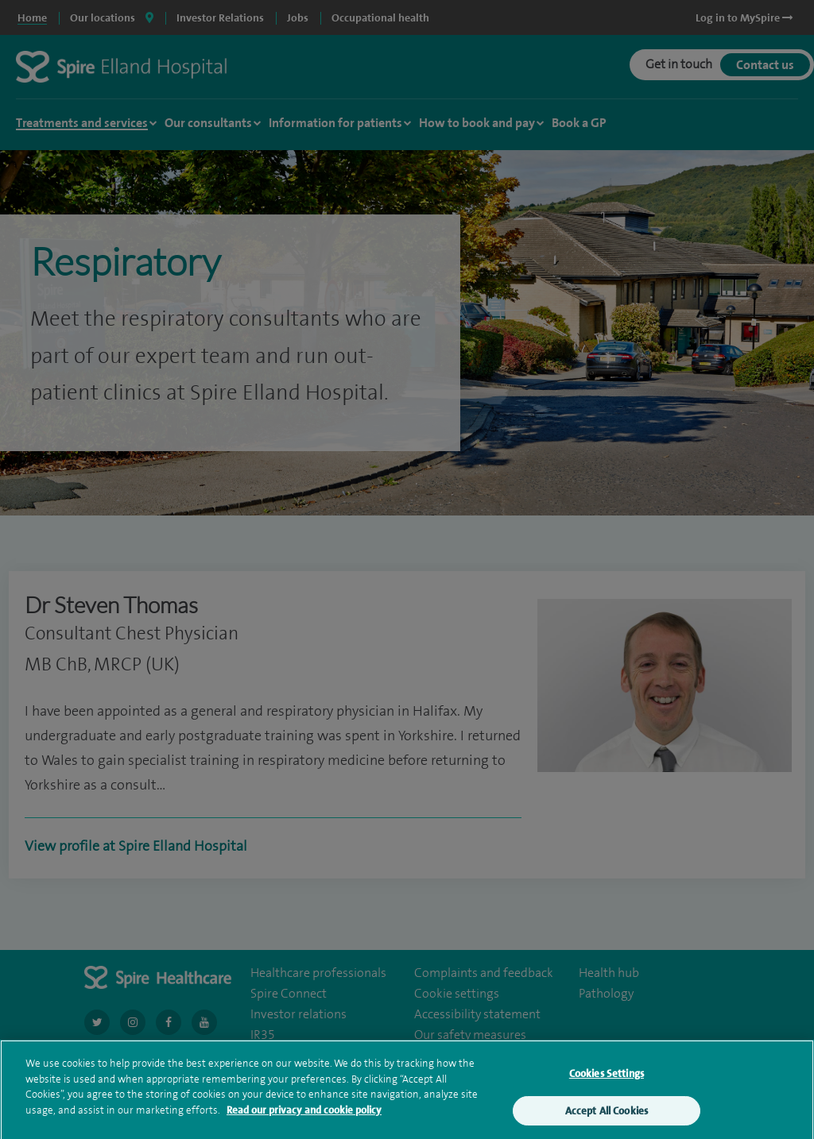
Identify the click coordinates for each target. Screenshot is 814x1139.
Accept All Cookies (606, 1118)
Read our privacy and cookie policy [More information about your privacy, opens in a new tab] (304, 1117)
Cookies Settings (606, 1081)
